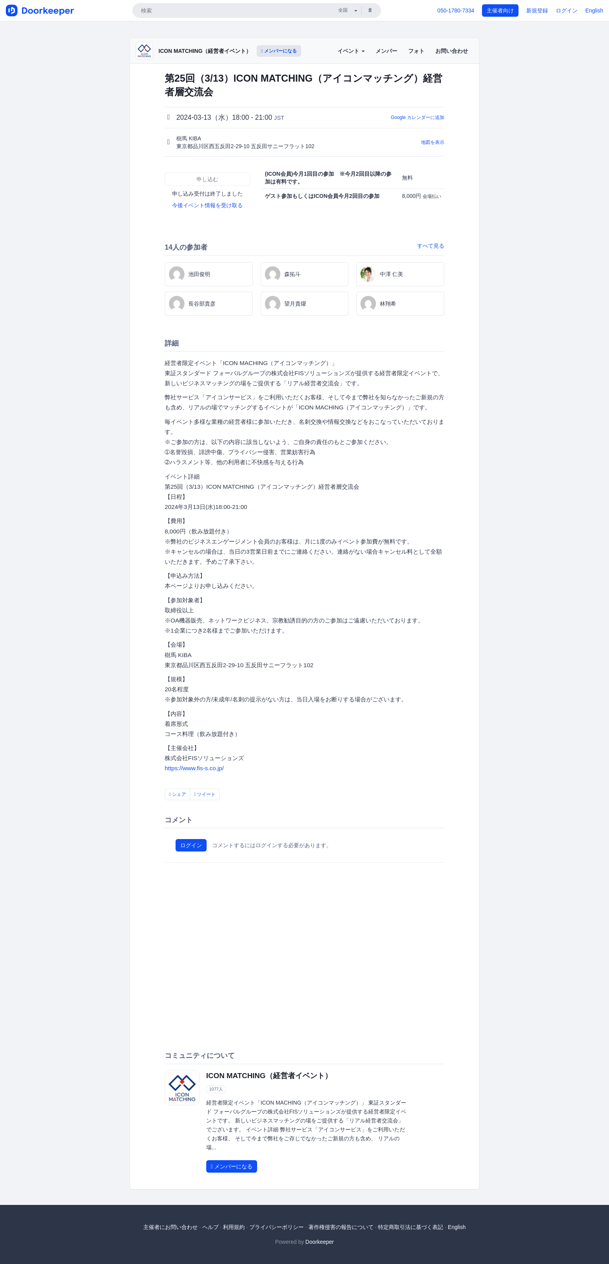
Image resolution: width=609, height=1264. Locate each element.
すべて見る (430, 246)
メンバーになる (279, 51)
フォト (416, 51)
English (594, 10)
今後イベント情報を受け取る (207, 205)
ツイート (205, 794)
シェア (177, 794)
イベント (351, 51)
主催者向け (500, 10)
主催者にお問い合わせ (170, 1227)
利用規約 (234, 1227)
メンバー (386, 51)
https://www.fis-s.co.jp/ (194, 768)
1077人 (216, 1089)
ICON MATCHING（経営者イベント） (204, 51)
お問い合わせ (451, 51)
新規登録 (537, 10)
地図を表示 (432, 142)
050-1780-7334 (455, 10)
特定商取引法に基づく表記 (410, 1227)
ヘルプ (210, 1227)
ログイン (567, 10)
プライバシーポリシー (276, 1227)
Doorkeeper (319, 1242)
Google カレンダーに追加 (417, 117)
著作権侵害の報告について (341, 1227)
